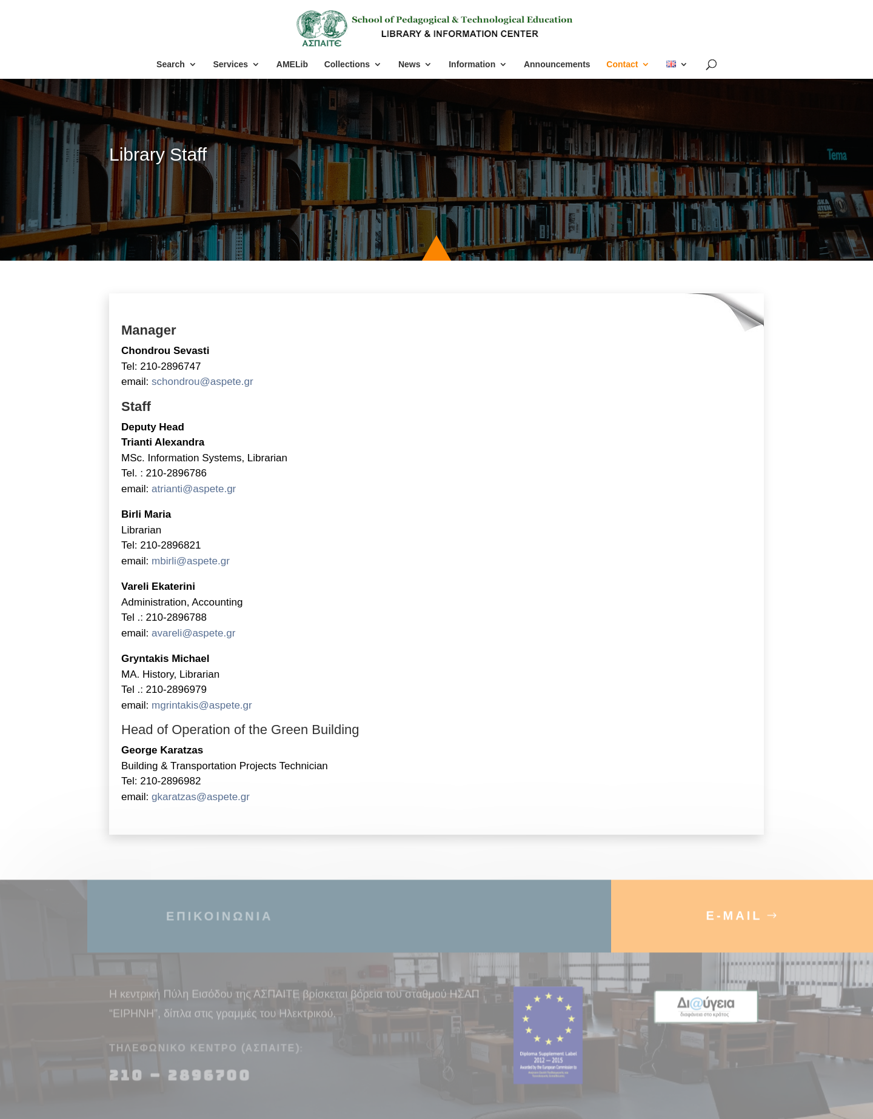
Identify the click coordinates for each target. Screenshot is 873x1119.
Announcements (557, 64)
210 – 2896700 (182, 1083)
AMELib (292, 64)
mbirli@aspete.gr (191, 561)
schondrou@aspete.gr (202, 381)
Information (472, 64)
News (409, 64)
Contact (622, 64)
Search (170, 64)
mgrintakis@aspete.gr (203, 705)
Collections (347, 64)
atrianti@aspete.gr (194, 489)
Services (230, 64)
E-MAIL (734, 923)
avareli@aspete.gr (193, 633)
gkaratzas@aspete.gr (201, 797)
